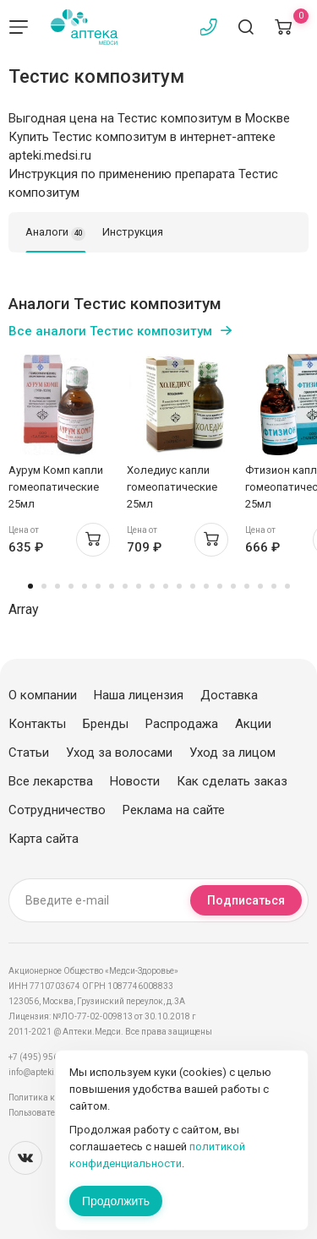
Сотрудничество (57, 810)
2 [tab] (43, 586)
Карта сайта (43, 838)
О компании (42, 695)
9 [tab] (138, 586)
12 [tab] (179, 586)
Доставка (229, 695)
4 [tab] (71, 586)
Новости (135, 781)
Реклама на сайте (174, 810)
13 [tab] (192, 586)
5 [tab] (84, 586)
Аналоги (55, 233)
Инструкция (132, 232)
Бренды (105, 723)
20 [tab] (287, 586)
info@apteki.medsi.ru (50, 1072)
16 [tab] (233, 586)
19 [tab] (273, 586)
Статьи (28, 752)
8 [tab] (125, 586)
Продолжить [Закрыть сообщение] (116, 1201)
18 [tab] (260, 586)
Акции (253, 723)
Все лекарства (50, 781)
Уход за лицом (232, 752)
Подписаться (246, 900)
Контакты (37, 723)
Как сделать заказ (232, 781)
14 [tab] (206, 586)
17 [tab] (246, 586)
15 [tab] (219, 586)
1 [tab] (30, 586)
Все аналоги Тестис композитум (110, 331)
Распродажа (181, 723)
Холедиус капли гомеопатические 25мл (172, 487)
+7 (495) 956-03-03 (46, 1057)
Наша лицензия (138, 695)
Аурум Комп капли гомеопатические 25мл (55, 487)
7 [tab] (111, 586)
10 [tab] (152, 586)
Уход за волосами (119, 752)
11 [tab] (165, 586)
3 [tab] (57, 586)
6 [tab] (98, 586)
